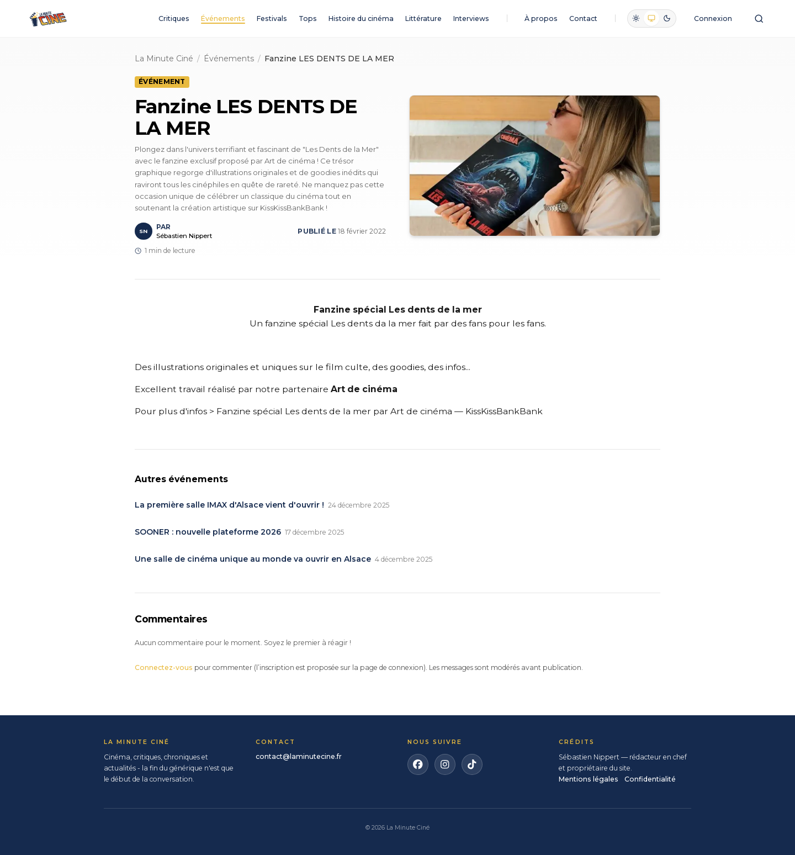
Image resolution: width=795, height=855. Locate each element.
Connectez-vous (164, 667)
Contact (583, 18)
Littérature (423, 18)
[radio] (636, 18)
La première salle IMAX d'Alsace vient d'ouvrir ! (229, 505)
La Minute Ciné (164, 59)
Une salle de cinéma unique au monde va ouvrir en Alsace (253, 559)
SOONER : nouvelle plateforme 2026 (208, 532)
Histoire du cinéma (361, 18)
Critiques (173, 18)
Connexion (713, 18)
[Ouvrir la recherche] (758, 18)
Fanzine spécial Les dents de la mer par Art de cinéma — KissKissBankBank (379, 411)
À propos (541, 18)
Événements (223, 18)
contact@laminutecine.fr (299, 756)
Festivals (272, 18)
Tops (308, 18)
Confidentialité (650, 779)
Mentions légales (588, 779)
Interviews (471, 18)
